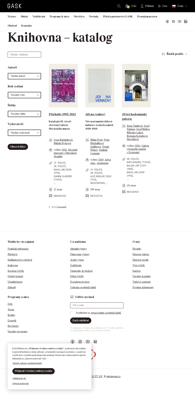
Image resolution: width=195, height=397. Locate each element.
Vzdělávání (39, 16)
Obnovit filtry (18, 146)
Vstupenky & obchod (81, 271)
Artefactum (102, 163)
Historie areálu (140, 259)
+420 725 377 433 (93, 376)
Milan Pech (96, 139)
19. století (59, 163)
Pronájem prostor (147, 16)
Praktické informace (18, 248)
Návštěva (79, 16)
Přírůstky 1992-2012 (62, 114)
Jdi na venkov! (95, 114)
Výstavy (12, 16)
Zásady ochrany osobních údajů (27, 363)
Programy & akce (59, 16)
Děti (10, 304)
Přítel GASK (77, 276)
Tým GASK (138, 265)
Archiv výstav (77, 259)
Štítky (12, 105)
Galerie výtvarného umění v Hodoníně (138, 149)
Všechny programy (18, 331)
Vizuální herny (15, 281)
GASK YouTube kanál (179, 21)
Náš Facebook (167, 21)
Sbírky (24, 16)
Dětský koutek (15, 276)
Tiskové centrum (141, 281)
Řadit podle (175, 54)
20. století (60, 166)
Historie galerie (140, 254)
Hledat (119, 6)
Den (164, 6)
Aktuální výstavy (78, 248)
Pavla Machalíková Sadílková (99, 143)
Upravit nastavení (20, 383)
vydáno (58, 149)
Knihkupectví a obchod (20, 259)
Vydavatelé (16, 124)
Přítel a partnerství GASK (118, 16)
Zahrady (12, 287)
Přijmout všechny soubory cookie (33, 370)
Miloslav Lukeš (135, 132)
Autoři (12, 67)
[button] (24, 76)
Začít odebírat (80, 320)
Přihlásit (149, 6)
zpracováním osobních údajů (106, 312)
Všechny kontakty (141, 276)
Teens (11, 309)
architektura (97, 183)
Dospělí (12, 320)
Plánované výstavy (80, 254)
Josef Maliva (142, 129)
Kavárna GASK (16, 271)
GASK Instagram (173, 21)
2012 (64, 149)
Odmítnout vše (19, 378)
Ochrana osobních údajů (83, 287)
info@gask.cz (114, 376)
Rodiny (11, 315)
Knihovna (13, 265)
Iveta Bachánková (63, 139)
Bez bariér (13, 326)
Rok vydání (15, 86)
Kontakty (26, 25)
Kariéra (136, 271)
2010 (137, 145)
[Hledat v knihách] (24, 55)
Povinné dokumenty (143, 287)
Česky (178, 6)
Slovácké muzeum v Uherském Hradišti (66, 153)
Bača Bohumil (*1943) (138, 162)
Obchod (12, 25)
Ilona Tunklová (135, 125)
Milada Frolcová (62, 143)
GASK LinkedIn (185, 21)
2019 (101, 159)
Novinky (94, 16)
